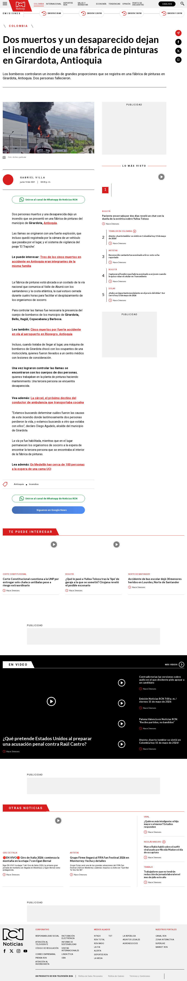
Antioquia (50, 223)
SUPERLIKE (160, 941)
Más (174, 662)
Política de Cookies (116, 974)
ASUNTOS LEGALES (131, 938)
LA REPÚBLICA (129, 934)
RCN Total (99, 938)
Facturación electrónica (68, 935)
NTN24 (97, 934)
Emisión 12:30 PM (91, 13)
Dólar (112, 288)
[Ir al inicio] (20, 6)
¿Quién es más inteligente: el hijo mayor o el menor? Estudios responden (161, 822)
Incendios (34, 482)
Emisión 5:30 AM (51, 13)
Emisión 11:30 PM (172, 13)
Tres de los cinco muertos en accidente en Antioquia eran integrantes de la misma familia (46, 261)
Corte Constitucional (14, 572)
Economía (101, 4)
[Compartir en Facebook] (178, 42)
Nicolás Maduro (152, 840)
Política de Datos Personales (90, 974)
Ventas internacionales (70, 947)
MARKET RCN (162, 945)
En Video (18, 663)
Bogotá (106, 211)
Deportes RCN (68, 4)
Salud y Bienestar (83, 4)
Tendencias (114, 4)
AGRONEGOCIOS (130, 941)
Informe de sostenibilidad (69, 941)
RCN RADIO (99, 941)
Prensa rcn (41, 956)
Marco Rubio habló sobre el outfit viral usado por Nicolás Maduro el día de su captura (163, 848)
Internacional (53, 4)
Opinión (126, 4)
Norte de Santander (139, 572)
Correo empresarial (45, 952)
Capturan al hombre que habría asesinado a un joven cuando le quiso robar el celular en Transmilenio (137, 275)
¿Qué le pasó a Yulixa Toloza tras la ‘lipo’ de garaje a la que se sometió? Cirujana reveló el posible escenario (92, 580)
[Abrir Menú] (5, 4)
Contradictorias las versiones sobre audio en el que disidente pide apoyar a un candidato (161, 677)
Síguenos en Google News (48, 508)
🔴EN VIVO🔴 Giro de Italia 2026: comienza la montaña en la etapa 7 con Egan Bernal (31, 857)
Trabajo (148, 865)
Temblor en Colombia (120, 231)
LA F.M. (97, 945)
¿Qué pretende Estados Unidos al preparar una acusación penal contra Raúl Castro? (47, 739)
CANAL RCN (167, 4)
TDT (110, 934)
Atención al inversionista (42, 961)
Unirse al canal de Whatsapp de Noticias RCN (48, 199)
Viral (146, 815)
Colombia (39, 4)
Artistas (113, 250)
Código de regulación (46, 946)
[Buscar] (182, 4)
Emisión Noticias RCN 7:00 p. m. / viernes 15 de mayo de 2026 (158, 698)
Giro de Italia (10, 851)
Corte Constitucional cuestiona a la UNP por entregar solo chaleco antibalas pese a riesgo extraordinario (31, 580)
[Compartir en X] (178, 51)
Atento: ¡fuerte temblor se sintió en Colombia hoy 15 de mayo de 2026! (137, 237)
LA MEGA (98, 956)
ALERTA (97, 949)
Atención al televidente (41, 941)
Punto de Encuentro (138, 4)
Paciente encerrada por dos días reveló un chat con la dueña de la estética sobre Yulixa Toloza (133, 217)
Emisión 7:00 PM (131, 13)
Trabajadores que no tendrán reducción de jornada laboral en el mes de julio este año (162, 872)
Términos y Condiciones (139, 974)
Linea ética (67, 952)
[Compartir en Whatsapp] (178, 60)
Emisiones (12, 13)
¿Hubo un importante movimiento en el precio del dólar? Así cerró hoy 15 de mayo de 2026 (137, 294)
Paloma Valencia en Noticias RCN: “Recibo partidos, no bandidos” (158, 719)
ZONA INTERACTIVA (165, 938)
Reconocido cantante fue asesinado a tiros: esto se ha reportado (134, 256)
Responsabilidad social (47, 934)
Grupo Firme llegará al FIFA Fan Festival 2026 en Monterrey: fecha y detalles (99, 857)
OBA (64, 956)
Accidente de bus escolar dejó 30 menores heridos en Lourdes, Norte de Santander (155, 579)
